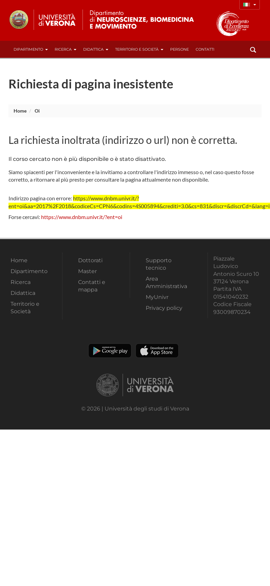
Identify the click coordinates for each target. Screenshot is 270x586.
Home (20, 111)
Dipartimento (31, 49)
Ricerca (65, 49)
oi (37, 111)
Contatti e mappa (91, 286)
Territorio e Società (139, 49)
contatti (205, 49)
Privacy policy (164, 308)
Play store (110, 350)
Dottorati (90, 260)
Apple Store (157, 350)
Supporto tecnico (159, 264)
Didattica (95, 49)
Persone (179, 49)
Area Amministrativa (166, 282)
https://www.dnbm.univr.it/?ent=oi (81, 217)
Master (87, 271)
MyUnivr (157, 297)
